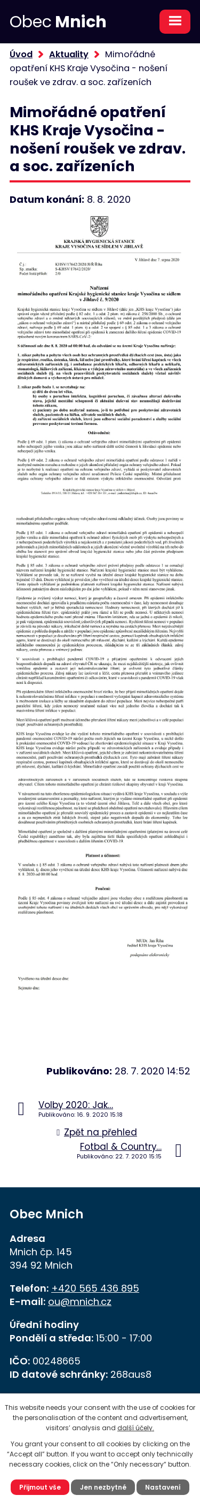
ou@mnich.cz (79, 1301)
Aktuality (69, 54)
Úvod (21, 54)
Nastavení (163, 1487)
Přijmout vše (40, 1487)
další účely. (135, 1427)
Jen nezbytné (103, 1487)
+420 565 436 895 (95, 1288)
